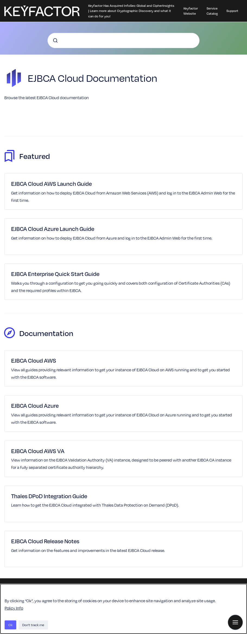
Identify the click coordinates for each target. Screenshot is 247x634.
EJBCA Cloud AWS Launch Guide (51, 183)
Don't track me (33, 625)
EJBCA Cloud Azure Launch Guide (52, 229)
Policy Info (14, 608)
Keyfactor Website (190, 11)
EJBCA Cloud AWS (33, 360)
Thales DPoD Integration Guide (49, 496)
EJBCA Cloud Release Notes (45, 541)
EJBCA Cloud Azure (35, 405)
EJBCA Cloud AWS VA (37, 451)
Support (232, 10)
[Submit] (55, 40)
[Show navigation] (235, 622)
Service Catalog (212, 11)
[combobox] (123, 40)
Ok (10, 625)
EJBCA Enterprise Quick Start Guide (55, 274)
